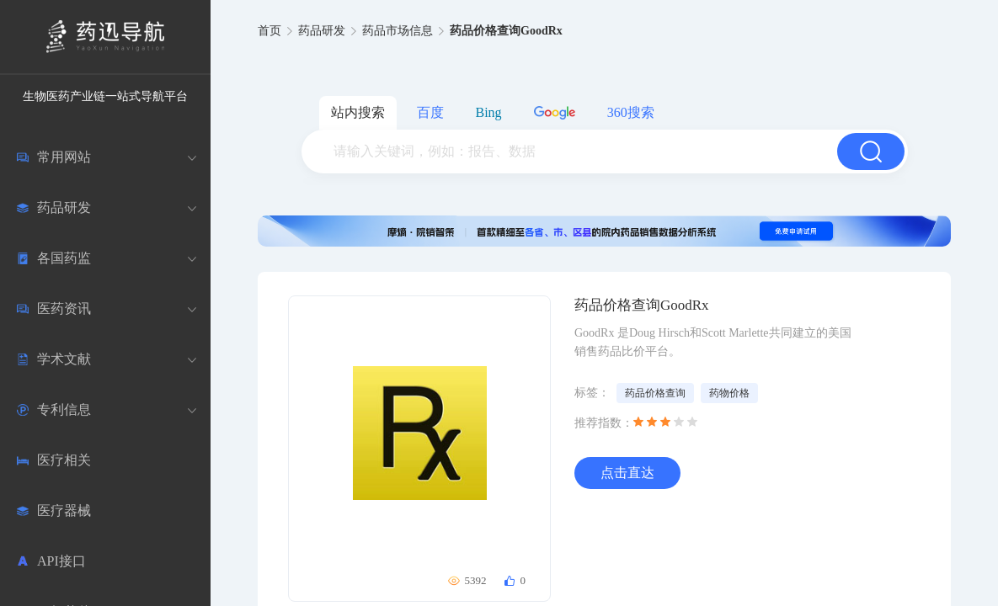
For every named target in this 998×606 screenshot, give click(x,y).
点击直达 (627, 472)
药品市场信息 (397, 30)
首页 (269, 30)
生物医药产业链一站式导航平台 (105, 96)
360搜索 (630, 112)
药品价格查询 (655, 393)
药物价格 (729, 393)
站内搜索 (358, 112)
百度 (430, 112)
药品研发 (321, 30)
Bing (489, 112)
